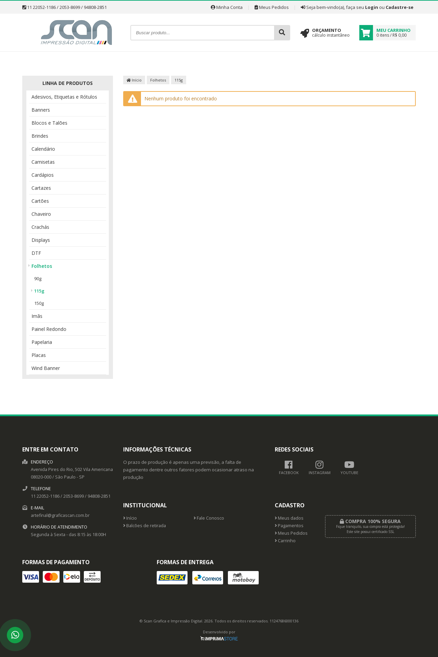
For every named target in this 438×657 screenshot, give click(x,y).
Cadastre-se (399, 7)
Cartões (40, 201)
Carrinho (285, 541)
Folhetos (41, 266)
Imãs (36, 316)
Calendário (43, 149)
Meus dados (289, 518)
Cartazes (41, 188)
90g (37, 278)
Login (371, 7)
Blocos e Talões (49, 123)
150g (39, 303)
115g (39, 291)
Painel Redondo (48, 329)
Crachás (40, 227)
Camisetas (43, 162)
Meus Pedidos (272, 7)
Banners (40, 110)
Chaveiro (41, 214)
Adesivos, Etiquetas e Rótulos (64, 97)
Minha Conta (227, 7)
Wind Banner (45, 368)
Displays (40, 240)
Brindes (39, 136)
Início (134, 80)
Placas (38, 355)
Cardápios (42, 175)
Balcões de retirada (144, 526)
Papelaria (41, 342)
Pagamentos (289, 526)
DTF (36, 253)
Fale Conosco (209, 518)
